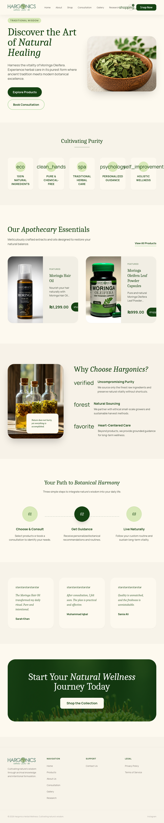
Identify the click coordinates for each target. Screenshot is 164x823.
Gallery (100, 7)
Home (47, 7)
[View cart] (131, 7)
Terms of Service (133, 772)
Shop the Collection (82, 703)
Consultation (85, 7)
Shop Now (146, 7)
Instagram (151, 816)
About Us (51, 778)
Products (51, 772)
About (59, 7)
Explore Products (25, 92)
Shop (70, 7)
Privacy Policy (132, 765)
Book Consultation (26, 104)
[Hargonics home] (22, 7)
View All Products (145, 243)
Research (114, 7)
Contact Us (92, 765)
